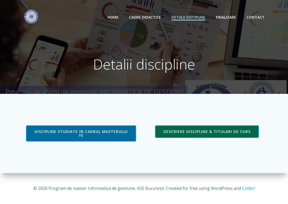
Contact (256, 17)
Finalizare (226, 17)
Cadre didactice (145, 17)
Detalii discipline (188, 17)
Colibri (248, 188)
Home (113, 17)
